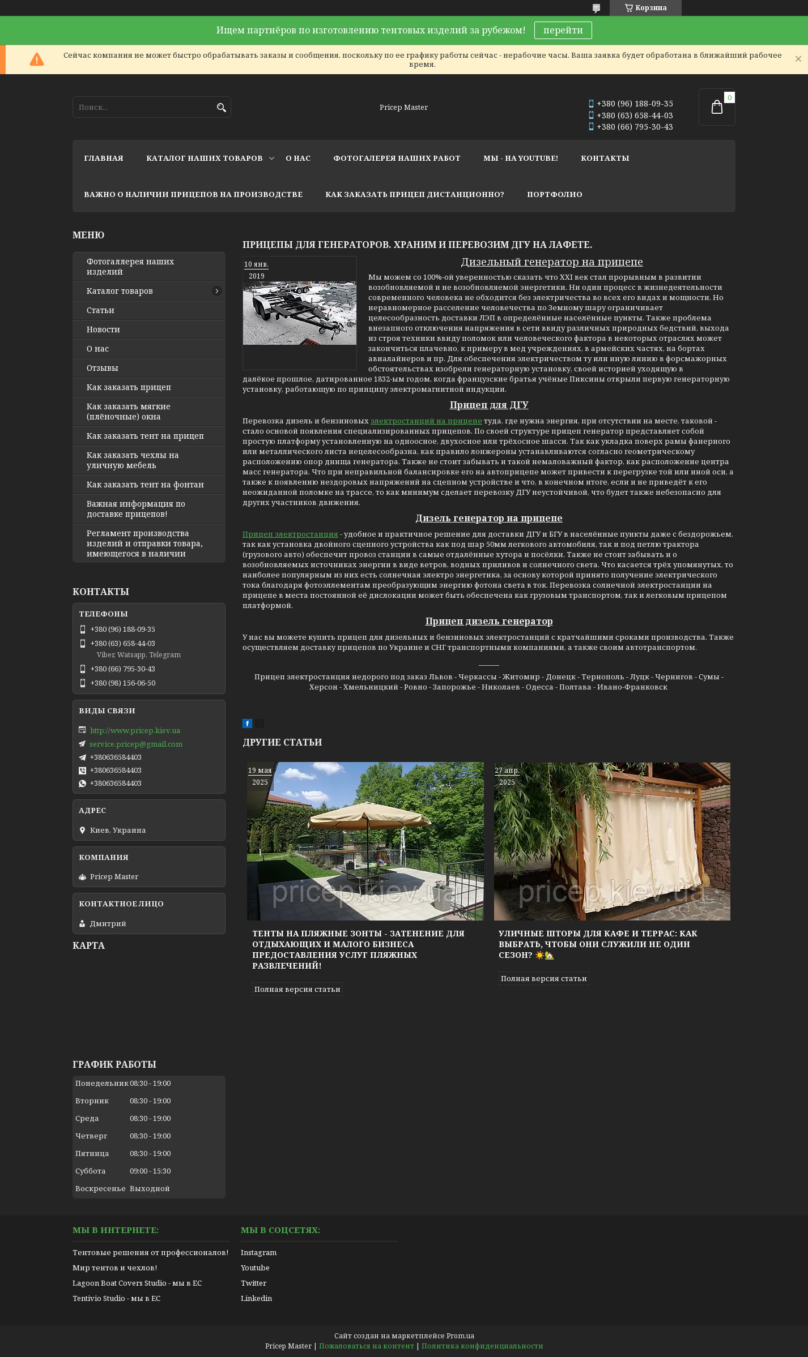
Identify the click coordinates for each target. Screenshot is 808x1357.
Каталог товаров (120, 291)
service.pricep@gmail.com (136, 743)
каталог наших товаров (204, 158)
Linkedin (256, 1298)
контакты (605, 158)
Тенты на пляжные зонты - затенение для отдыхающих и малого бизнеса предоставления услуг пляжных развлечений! (358, 949)
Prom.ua (460, 1336)
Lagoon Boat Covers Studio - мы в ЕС (137, 1283)
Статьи (100, 310)
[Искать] (221, 108)
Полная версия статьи (297, 989)
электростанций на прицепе (426, 421)
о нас (298, 158)
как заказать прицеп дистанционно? (414, 194)
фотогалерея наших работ (397, 158)
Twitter (253, 1283)
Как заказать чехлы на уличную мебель (133, 460)
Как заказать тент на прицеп (145, 436)
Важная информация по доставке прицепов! (136, 509)
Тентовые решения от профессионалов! (150, 1252)
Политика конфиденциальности (482, 1346)
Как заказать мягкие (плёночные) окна (129, 411)
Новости (103, 329)
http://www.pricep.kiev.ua (135, 730)
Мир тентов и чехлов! (115, 1267)
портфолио (554, 194)
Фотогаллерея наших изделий (130, 266)
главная (104, 158)
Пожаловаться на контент (366, 1346)
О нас (98, 349)
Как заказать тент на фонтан (145, 485)
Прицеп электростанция (290, 534)
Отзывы (102, 368)
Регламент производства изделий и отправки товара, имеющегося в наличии (145, 543)
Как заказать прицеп (129, 387)
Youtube (255, 1267)
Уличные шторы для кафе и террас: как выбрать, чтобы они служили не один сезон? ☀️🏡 (598, 944)
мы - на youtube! (520, 158)
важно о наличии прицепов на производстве (193, 194)
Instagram (259, 1252)
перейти (563, 30)
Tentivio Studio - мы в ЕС (116, 1298)
